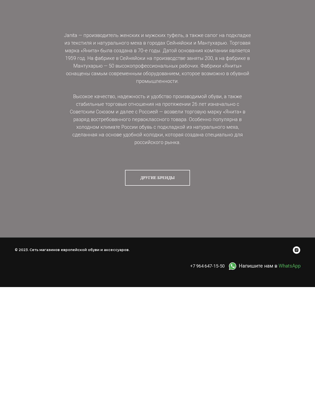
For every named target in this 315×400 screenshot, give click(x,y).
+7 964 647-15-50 (207, 266)
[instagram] (296, 250)
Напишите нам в (270, 266)
